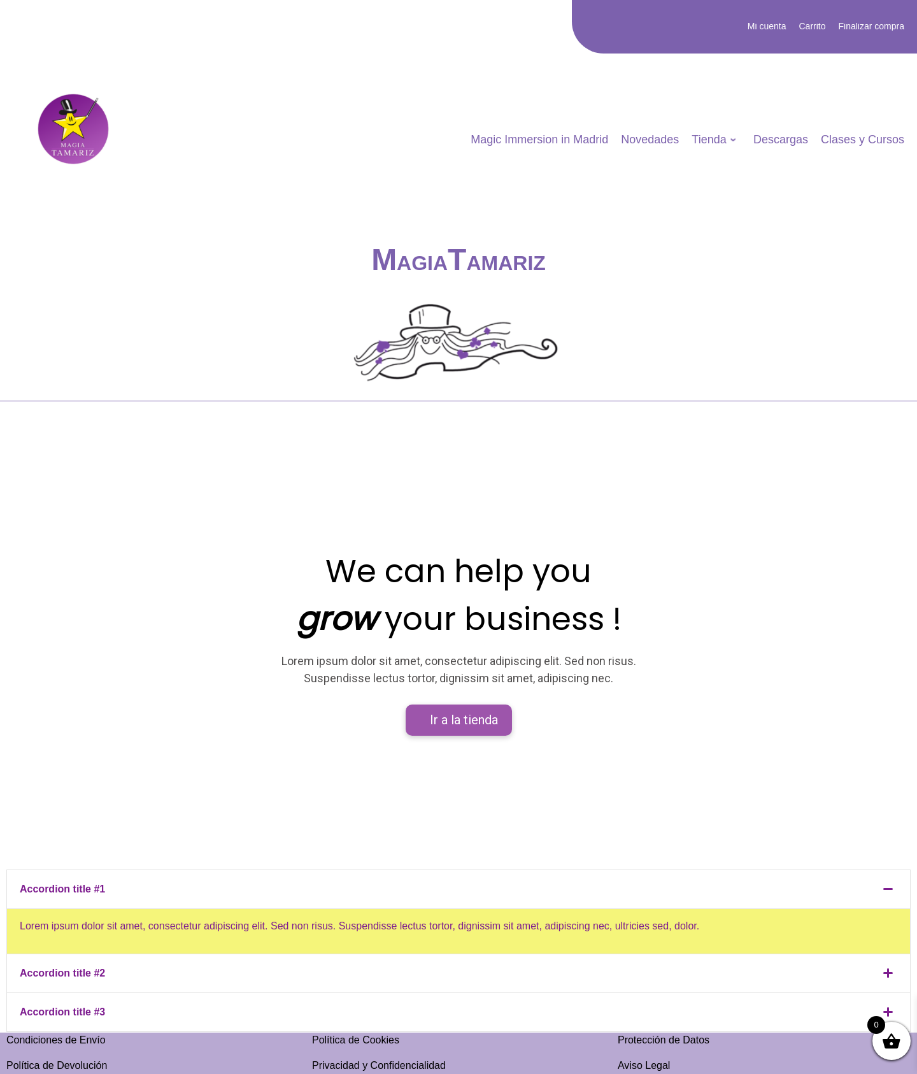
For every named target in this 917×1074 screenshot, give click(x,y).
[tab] (458, 889)
